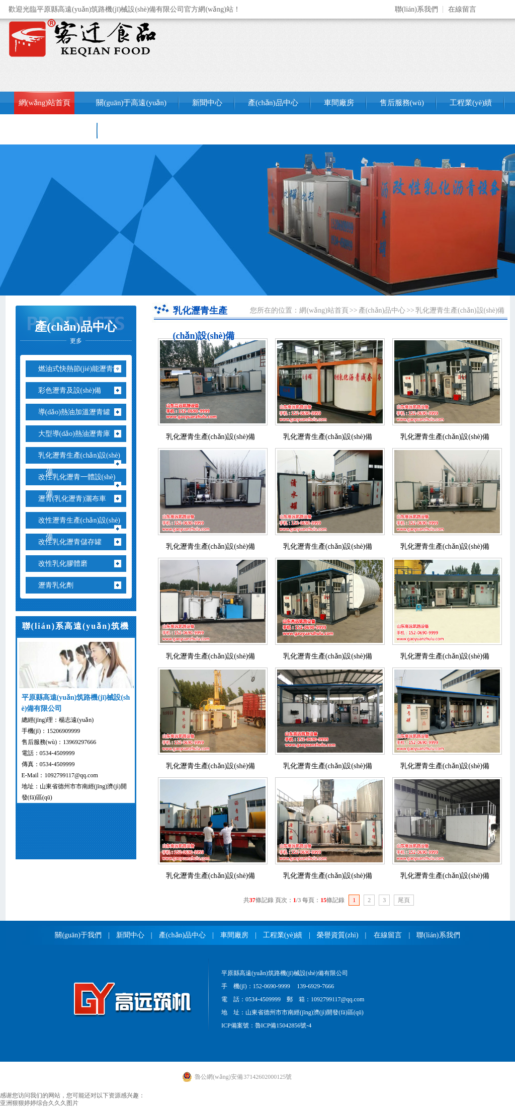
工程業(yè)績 (471, 103)
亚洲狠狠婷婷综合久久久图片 (39, 1102)
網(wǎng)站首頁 (45, 103)
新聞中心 (207, 103)
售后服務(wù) (402, 103)
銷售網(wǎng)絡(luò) (52, 130)
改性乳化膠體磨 (67, 563)
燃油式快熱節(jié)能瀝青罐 (83, 369)
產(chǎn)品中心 (273, 103)
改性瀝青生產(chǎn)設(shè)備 (83, 528)
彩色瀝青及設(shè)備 (74, 390)
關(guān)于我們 (78, 935)
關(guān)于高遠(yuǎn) (131, 103)
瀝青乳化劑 (59, 585)
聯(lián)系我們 (416, 9)
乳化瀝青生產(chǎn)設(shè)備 (83, 464)
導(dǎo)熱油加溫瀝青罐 (78, 412)
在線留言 (462, 9)
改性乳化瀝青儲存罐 (74, 542)
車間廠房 (339, 103)
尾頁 (404, 900)
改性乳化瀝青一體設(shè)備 (81, 485)
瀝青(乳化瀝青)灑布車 (76, 498)
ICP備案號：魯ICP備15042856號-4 (266, 1025)
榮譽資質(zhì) (337, 935)
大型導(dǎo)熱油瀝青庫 (78, 433)
